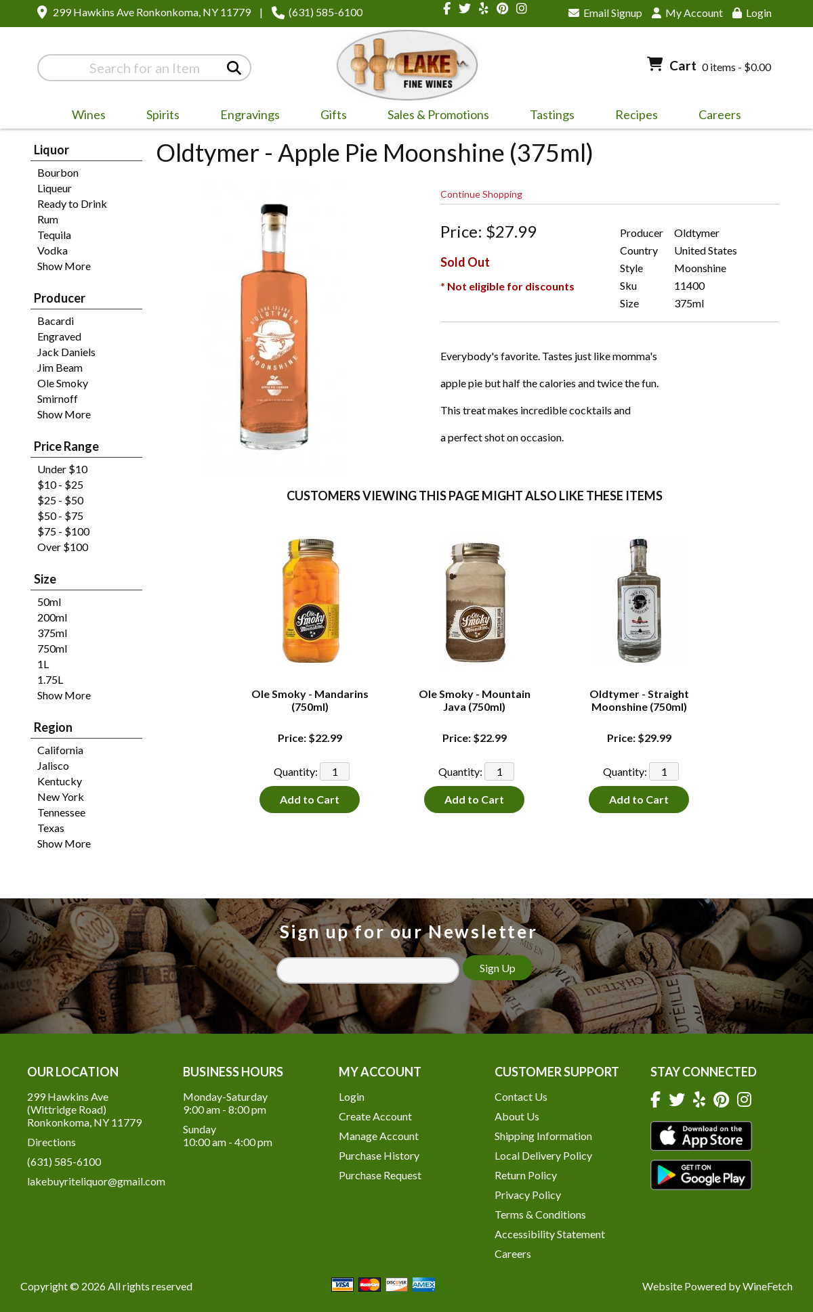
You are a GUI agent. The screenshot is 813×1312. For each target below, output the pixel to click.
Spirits (158, 116)
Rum (47, 219)
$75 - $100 (63, 531)
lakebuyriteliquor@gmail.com (96, 1181)
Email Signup (605, 12)
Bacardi (55, 320)
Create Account (375, 1116)
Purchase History (379, 1155)
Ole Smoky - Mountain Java (474, 700)
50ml (49, 601)
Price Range (66, 446)
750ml (52, 648)
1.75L (50, 679)
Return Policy (526, 1174)
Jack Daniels (66, 351)
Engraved (59, 336)
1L (43, 663)
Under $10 (62, 468)
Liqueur (54, 187)
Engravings (245, 116)
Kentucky (59, 780)
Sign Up (498, 967)
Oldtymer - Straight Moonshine (639, 700)
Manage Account (379, 1135)
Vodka (52, 250)
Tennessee (61, 812)
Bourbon (58, 172)
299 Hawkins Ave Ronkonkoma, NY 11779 (152, 11)
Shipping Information (543, 1135)
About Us (517, 1116)
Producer (59, 297)
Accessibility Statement (550, 1233)
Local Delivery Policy (543, 1155)
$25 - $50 (60, 500)
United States (705, 250)
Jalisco (53, 765)
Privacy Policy (528, 1194)
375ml (52, 632)
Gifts (329, 116)
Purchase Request (380, 1174)
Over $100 (62, 546)
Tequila (54, 234)
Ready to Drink (72, 203)
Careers (715, 116)
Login (752, 12)
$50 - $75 (60, 515)
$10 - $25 (60, 484)
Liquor (51, 149)
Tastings (552, 114)
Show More (64, 265)
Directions (51, 1141)
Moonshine (700, 267)
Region (53, 727)
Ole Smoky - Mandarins (310, 700)
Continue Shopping (481, 194)
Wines (84, 116)
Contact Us (521, 1096)
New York (60, 796)
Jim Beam (60, 367)
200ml (52, 617)
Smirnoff (57, 398)
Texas (50, 827)
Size (45, 578)
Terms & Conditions (540, 1214)
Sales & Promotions (434, 116)
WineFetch (768, 1286)
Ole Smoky (62, 382)
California (60, 749)
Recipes (636, 114)
